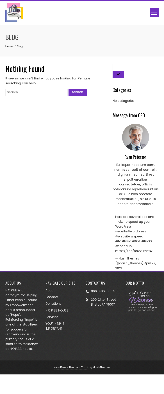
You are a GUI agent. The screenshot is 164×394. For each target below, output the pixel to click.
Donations (53, 303)
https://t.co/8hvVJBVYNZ (134, 251)
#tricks (146, 241)
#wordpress (136, 231)
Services (51, 317)
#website (122, 236)
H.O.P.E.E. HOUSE (56, 310)
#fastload (123, 241)
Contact (51, 297)
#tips (136, 241)
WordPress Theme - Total (71, 367)
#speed (137, 236)
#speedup (123, 246)
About (50, 290)
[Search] (118, 74)
